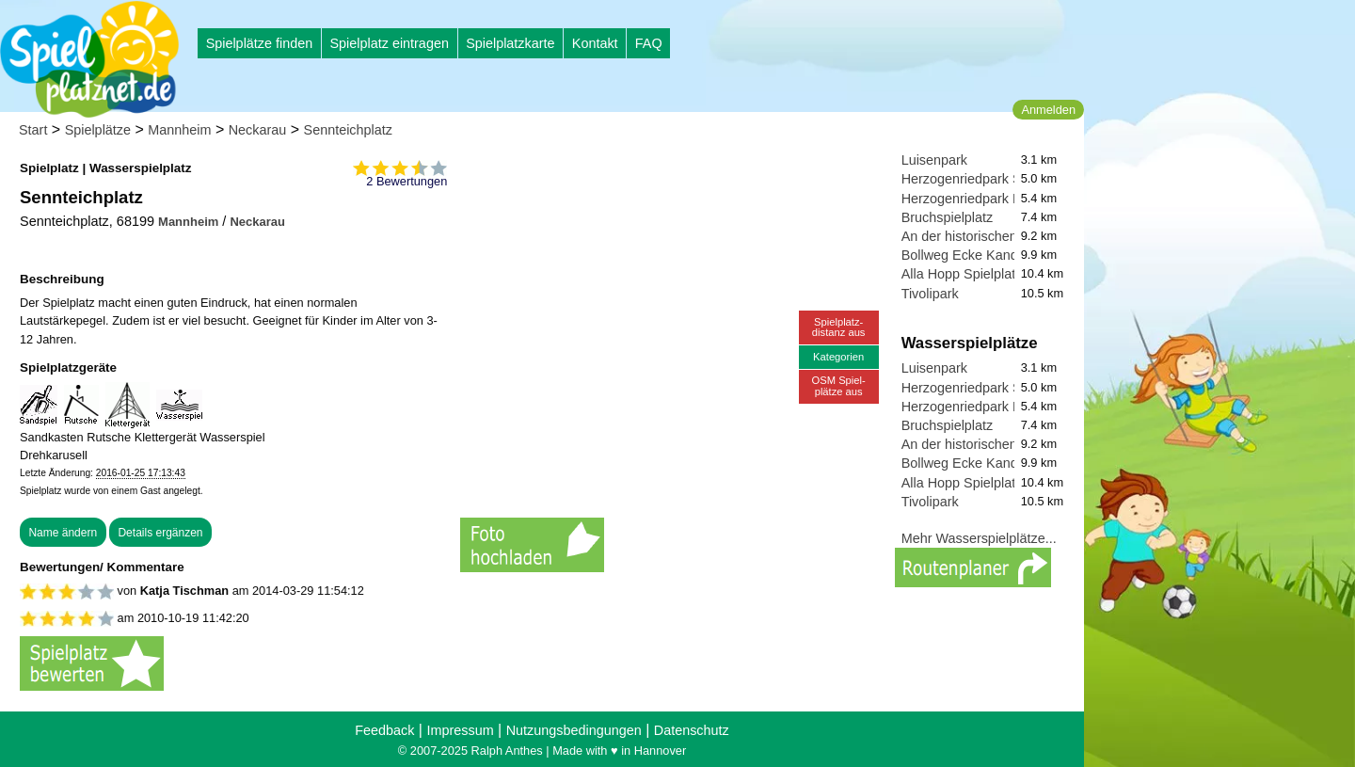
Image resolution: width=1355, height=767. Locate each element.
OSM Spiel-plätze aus (839, 385)
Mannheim (179, 129)
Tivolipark (930, 293)
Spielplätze (98, 129)
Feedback (384, 730)
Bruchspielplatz (947, 217)
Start (33, 129)
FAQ (648, 43)
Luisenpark (934, 160)
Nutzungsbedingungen (574, 730)
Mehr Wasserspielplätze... (979, 538)
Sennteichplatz (348, 129)
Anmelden (1048, 110)
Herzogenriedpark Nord (972, 198)
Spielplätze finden (259, 43)
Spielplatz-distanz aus (839, 327)
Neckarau (258, 129)
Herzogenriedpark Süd (969, 178)
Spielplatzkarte (510, 43)
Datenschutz (691, 730)
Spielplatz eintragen (388, 43)
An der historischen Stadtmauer (996, 236)
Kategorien (838, 356)
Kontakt (595, 43)
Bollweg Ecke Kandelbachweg (992, 255)
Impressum (459, 730)
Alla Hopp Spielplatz (962, 273)
